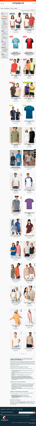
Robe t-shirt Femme (29, 325)
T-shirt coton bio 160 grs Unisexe (16, 76)
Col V (3, 20)
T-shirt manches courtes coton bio (16, 190)
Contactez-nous (19, 409)
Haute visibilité (4, 23)
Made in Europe (5, 49)
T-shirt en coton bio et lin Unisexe (29, 303)
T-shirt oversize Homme (29, 348)
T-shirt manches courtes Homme (29, 213)
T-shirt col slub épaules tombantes (16, 144)
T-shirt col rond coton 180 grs (16, 99)
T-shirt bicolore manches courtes (29, 190)
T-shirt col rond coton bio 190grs (29, 30)
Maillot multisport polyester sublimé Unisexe (15, 167)
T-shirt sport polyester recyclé (29, 99)
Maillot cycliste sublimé (16, 235)
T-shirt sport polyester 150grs (29, 76)
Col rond (4, 21)
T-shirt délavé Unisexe (15, 279)
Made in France (4, 50)
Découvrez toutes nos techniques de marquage (25, 385)
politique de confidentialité (25, 415)
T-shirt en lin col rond (29, 257)
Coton (3, 32)
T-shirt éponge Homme (15, 212)
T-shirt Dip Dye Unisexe (15, 302)
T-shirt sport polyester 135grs (29, 121)
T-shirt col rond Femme (29, 235)
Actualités (14, 409)
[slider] (7, 16)
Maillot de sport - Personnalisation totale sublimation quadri (29, 53)
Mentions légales (29, 422)
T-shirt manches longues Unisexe (29, 144)
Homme (4, 44)
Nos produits (3, 409)
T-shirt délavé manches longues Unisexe (29, 280)
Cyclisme (4, 22)
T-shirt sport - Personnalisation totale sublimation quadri (16, 53)
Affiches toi (8, 409)
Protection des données (32, 423)
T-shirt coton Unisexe (15, 121)
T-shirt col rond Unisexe (16, 257)
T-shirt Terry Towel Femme (16, 326)
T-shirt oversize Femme (15, 348)
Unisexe (4, 45)
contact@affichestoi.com (28, 0)
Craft (3, 56)
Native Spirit (4, 57)
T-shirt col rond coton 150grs (16, 30)
